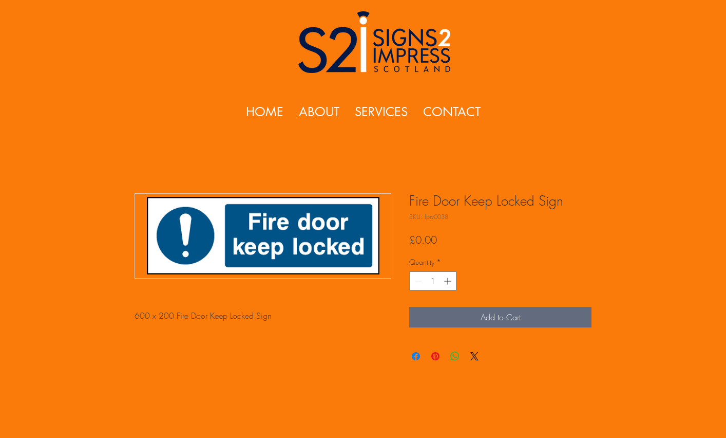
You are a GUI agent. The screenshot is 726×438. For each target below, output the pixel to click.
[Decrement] (417, 281)
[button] (381, 111)
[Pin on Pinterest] (435, 356)
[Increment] (448, 281)
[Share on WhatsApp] (455, 356)
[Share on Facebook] (416, 356)
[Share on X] (474, 356)
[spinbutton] (433, 281)
